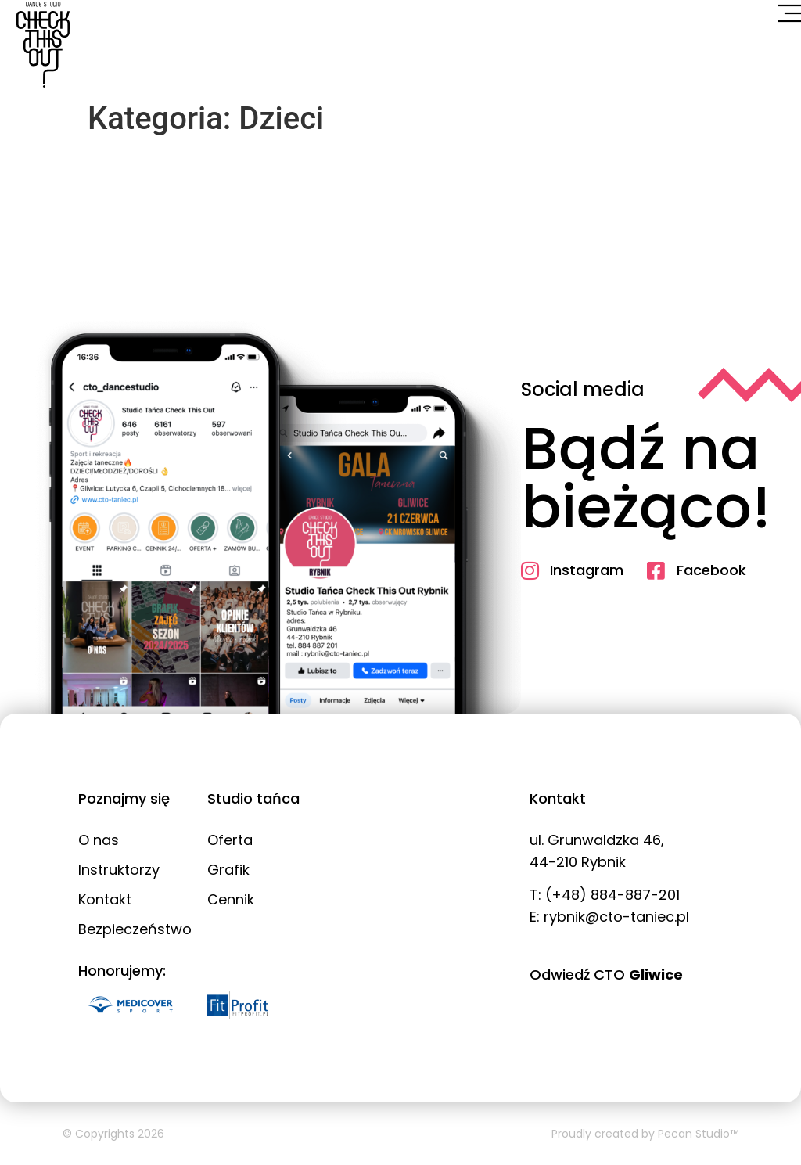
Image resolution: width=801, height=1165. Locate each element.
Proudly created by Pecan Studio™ (644, 1134)
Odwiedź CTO (606, 974)
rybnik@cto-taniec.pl (616, 916)
